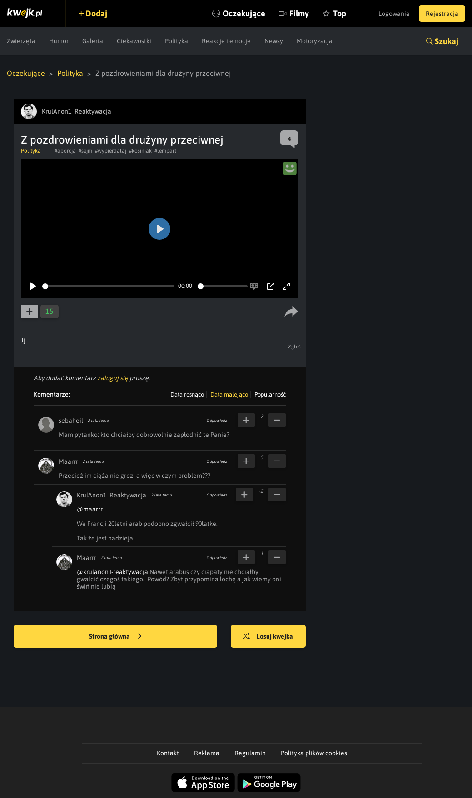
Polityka (176, 41)
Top (339, 13)
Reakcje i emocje (226, 41)
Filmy (299, 13)
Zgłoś (294, 346)
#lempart (165, 151)
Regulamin (250, 753)
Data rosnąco (187, 394)
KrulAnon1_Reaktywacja (111, 495)
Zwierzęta (21, 41)
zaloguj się (112, 378)
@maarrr (90, 509)
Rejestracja (442, 13)
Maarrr (68, 461)
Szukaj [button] (446, 41)
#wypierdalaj (110, 151)
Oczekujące (244, 13)
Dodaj (96, 13)
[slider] (108, 286)
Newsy (273, 41)
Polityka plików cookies (314, 753)
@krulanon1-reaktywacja (112, 571)
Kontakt (168, 753)
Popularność (270, 394)
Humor (59, 41)
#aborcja (65, 151)
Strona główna (115, 637)
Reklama (206, 753)
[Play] (32, 286)
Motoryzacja (315, 41)
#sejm (85, 151)
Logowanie (394, 13)
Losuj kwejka (268, 637)
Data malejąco (229, 394)
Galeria (92, 41)
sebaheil (71, 420)
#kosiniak (140, 151)
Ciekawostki (134, 41)
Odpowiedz (216, 420)
